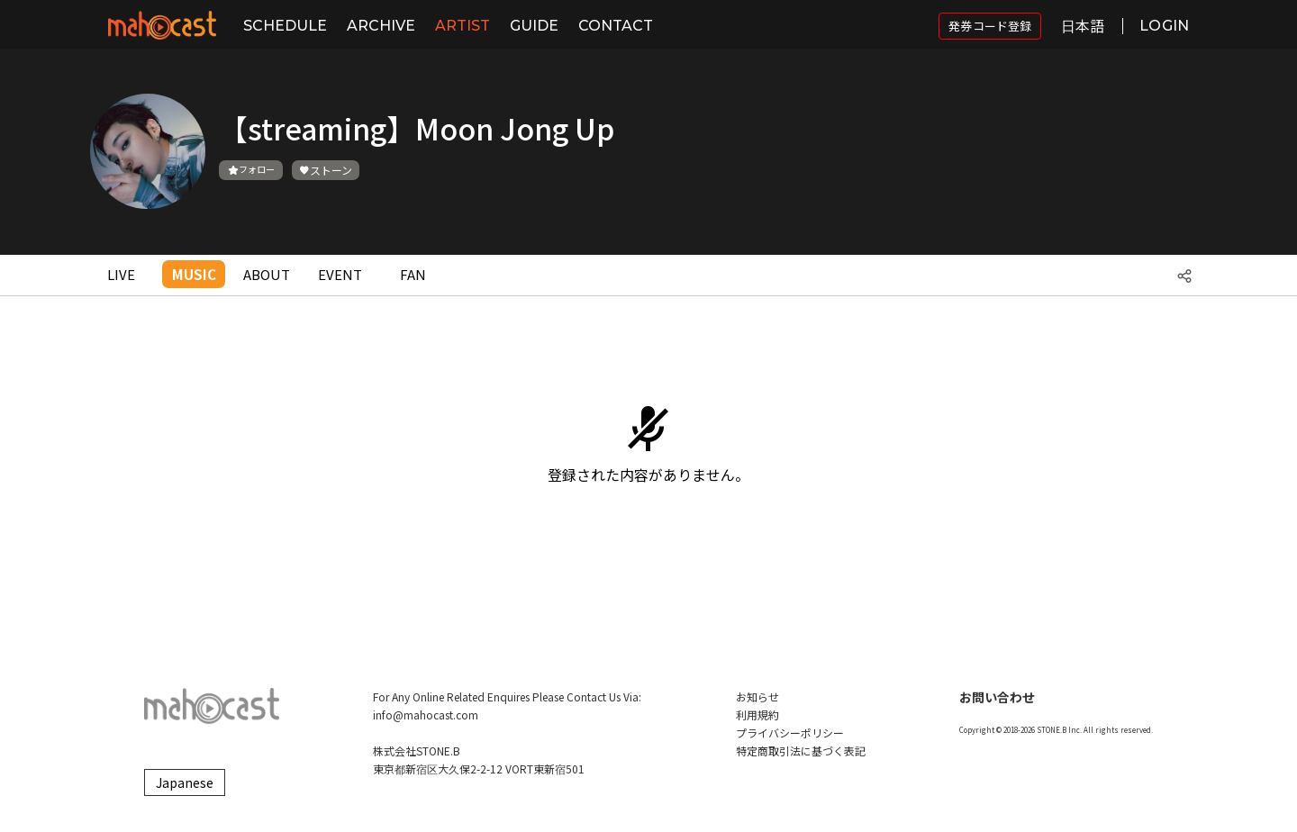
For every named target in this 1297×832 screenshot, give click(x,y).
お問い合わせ (997, 697)
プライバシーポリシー (790, 732)
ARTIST (462, 25)
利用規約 (757, 714)
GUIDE (534, 25)
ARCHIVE (381, 25)
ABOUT (266, 274)
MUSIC (194, 274)
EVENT (340, 274)
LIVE (121, 274)
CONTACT (615, 25)
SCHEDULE (285, 25)
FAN (413, 274)
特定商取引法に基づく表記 (801, 750)
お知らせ (757, 696)
